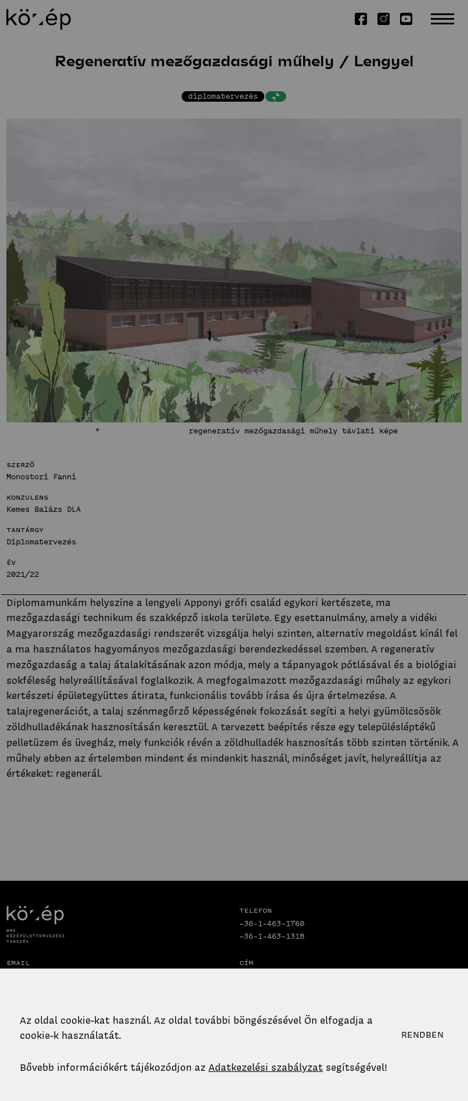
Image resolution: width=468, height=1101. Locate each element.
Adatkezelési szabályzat (265, 1067)
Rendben (422, 1035)
